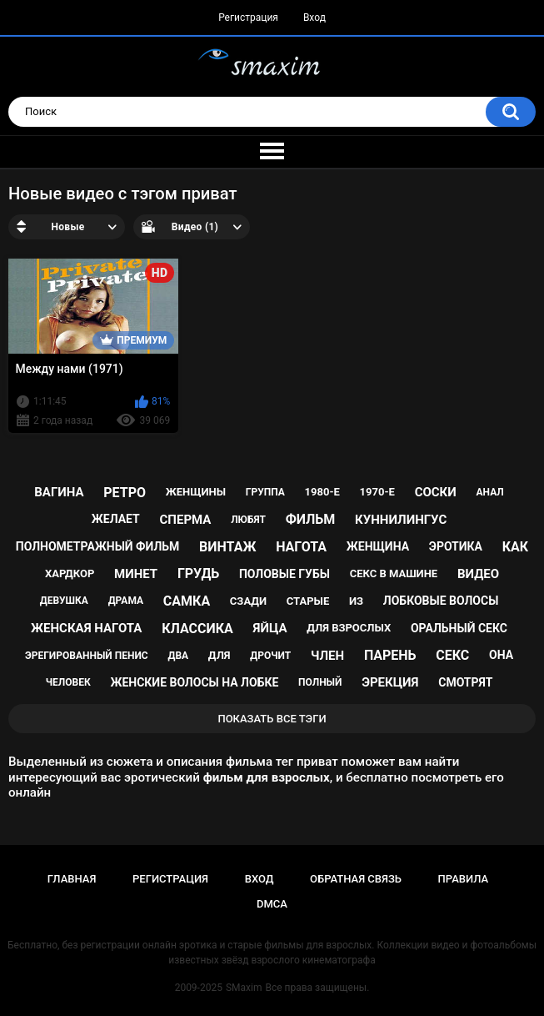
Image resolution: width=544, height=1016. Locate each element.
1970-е (377, 491)
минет (135, 573)
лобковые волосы (441, 600)
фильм (311, 519)
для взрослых (349, 627)
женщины (196, 491)
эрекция (390, 682)
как (515, 547)
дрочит (270, 655)
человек (68, 682)
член (327, 655)
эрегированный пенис (86, 655)
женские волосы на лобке (194, 682)
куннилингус (401, 519)
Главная (72, 879)
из (356, 601)
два (177, 655)
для (219, 655)
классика (197, 628)
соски (436, 492)
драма (125, 600)
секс (452, 655)
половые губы (284, 574)
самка (186, 601)
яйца (270, 628)
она (501, 654)
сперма (186, 519)
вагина (58, 492)
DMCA (272, 904)
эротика (455, 546)
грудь (198, 573)
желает (116, 519)
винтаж (227, 547)
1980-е (322, 491)
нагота (301, 547)
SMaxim (244, 987)
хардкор (69, 573)
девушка (64, 600)
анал (490, 492)
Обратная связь (356, 879)
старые (308, 601)
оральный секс (459, 628)
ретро (124, 492)
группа (265, 492)
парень (390, 655)
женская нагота (86, 628)
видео (478, 573)
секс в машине (394, 573)
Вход (314, 17)
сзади (248, 601)
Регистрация (248, 17)
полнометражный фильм (98, 546)
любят (248, 520)
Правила (463, 879)
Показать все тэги (271, 718)
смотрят (465, 682)
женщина (378, 546)
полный (320, 682)
